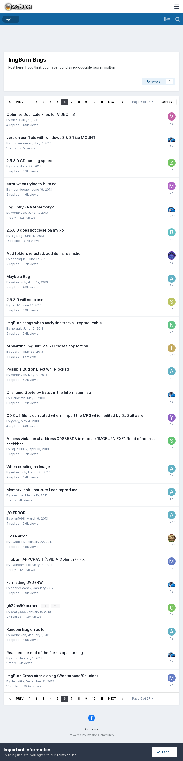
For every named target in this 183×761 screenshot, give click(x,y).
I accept (165, 752)
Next (112, 102)
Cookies (91, 729)
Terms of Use (66, 755)
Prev (20, 102)
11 (102, 102)
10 (93, 102)
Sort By (167, 102)
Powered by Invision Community (91, 735)
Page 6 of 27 (142, 102)
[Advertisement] (91, 39)
